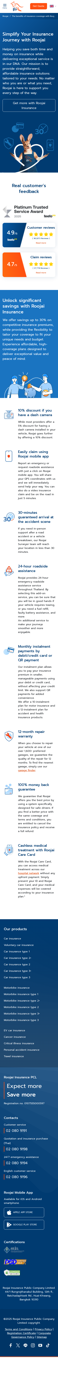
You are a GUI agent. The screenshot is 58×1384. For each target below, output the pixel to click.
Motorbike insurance (17, 988)
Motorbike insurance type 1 (21, 994)
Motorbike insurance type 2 (21, 1007)
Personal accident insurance (21, 1050)
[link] (29, 235)
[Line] (25, 1345)
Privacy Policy (43, 1329)
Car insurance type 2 (17, 964)
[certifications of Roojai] (15, 1262)
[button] (52, 6)
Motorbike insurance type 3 (21, 1020)
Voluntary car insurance (19, 945)
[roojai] (17, 6)
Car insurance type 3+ (17, 971)
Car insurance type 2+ (17, 958)
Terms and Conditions (18, 1329)
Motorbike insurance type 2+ (22, 1001)
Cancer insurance (15, 1037)
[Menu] (4, 6)
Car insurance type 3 (17, 977)
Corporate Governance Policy (31, 1335)
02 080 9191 (16, 1130)
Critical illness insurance (19, 1043)
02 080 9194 (17, 1163)
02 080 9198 (17, 1149)
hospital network (28, 873)
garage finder (26, 770)
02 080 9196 (17, 1177)
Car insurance (12, 939)
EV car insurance (14, 1030)
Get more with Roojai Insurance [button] (29, 105)
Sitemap (42, 1337)
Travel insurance (14, 1056)
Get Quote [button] (38, 6)
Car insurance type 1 (17, 952)
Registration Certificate (21, 1333)
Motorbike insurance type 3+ (22, 1014)
